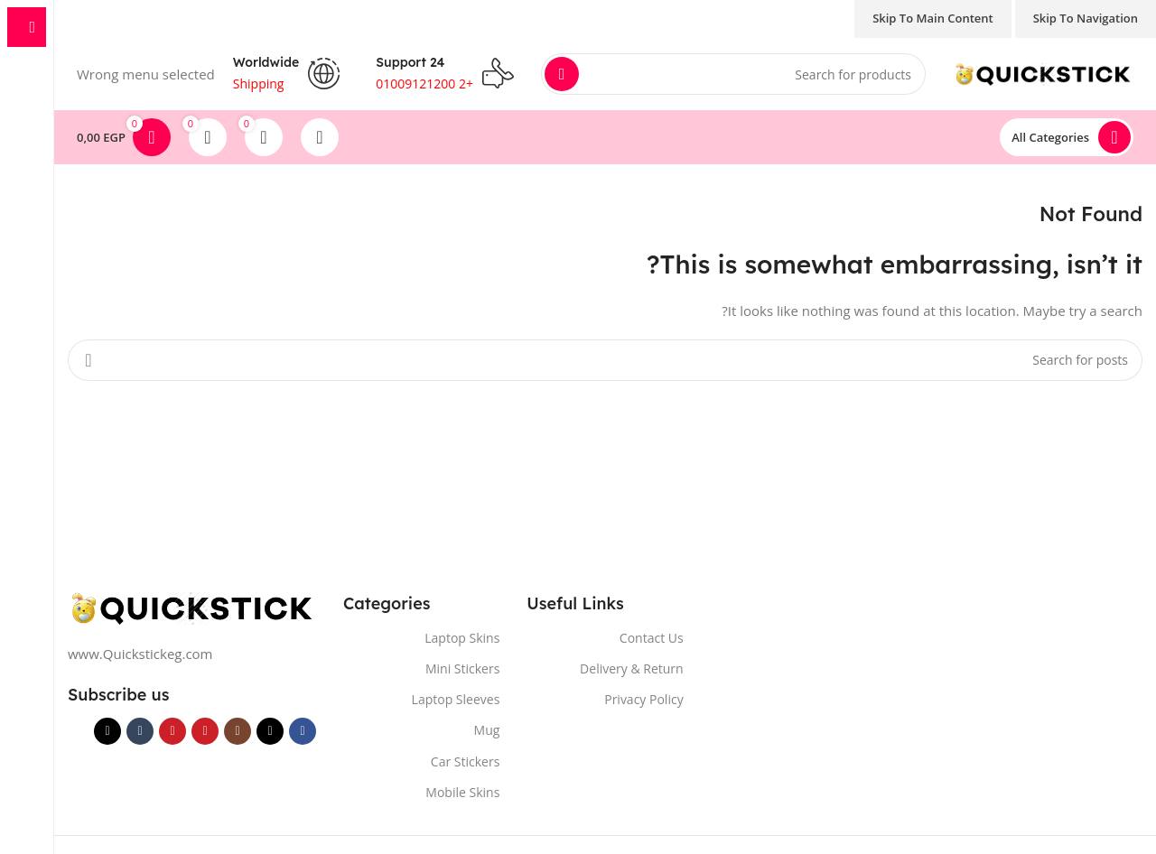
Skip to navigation (1085, 18)
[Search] (733, 74)
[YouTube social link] (205, 731)
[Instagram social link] (237, 731)
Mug (487, 729)
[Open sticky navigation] (1066, 137)
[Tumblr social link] (140, 731)
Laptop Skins (461, 637)
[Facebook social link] (302, 731)
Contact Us (652, 637)
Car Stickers (465, 761)
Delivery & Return (632, 668)
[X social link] (270, 731)
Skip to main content (932, 18)
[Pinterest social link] (172, 731)
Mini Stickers (462, 668)
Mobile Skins (462, 792)
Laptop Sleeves (456, 699)
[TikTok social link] (107, 731)
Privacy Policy (643, 699)
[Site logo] (1043, 72)
